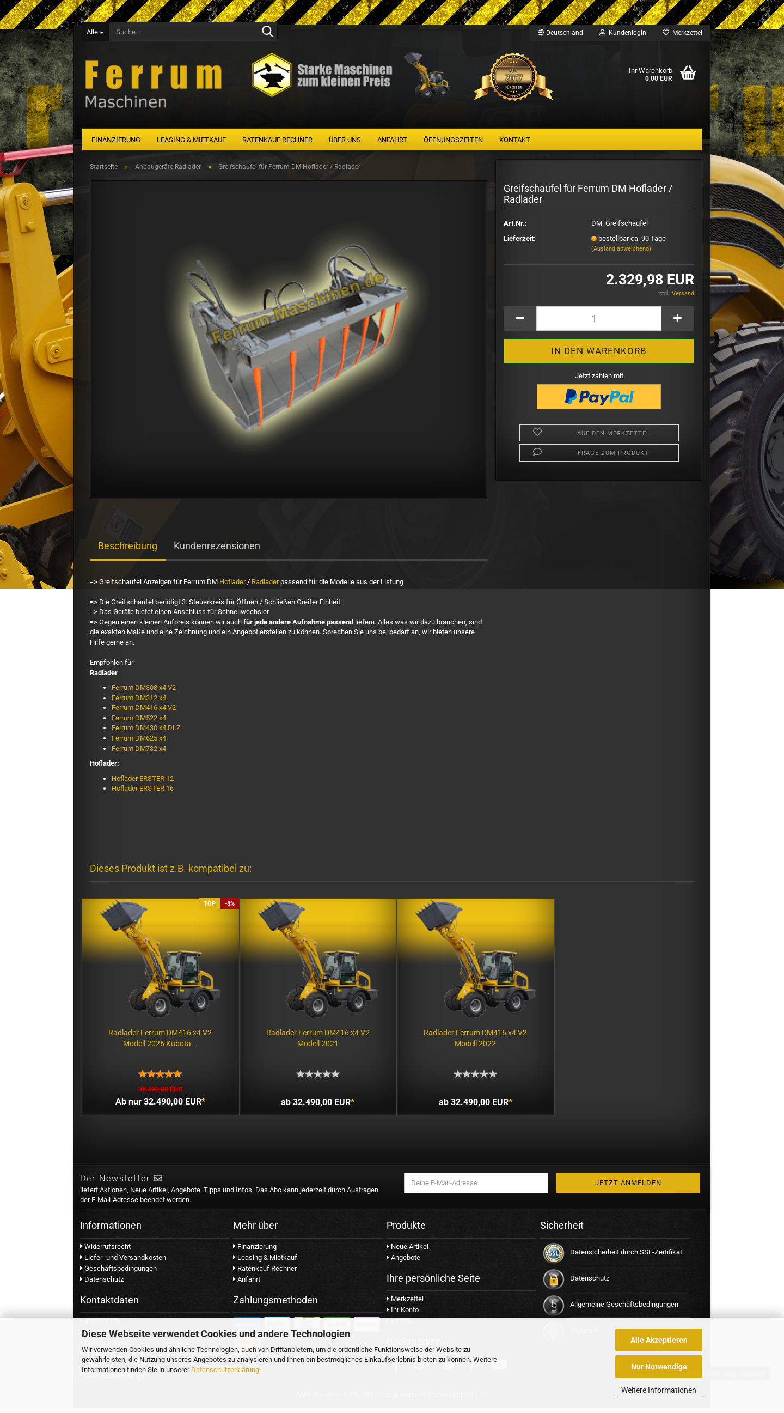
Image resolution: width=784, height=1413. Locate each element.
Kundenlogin (622, 33)
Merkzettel (682, 33)
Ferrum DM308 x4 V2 (144, 692)
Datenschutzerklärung (225, 1370)
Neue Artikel (407, 1251)
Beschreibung (127, 550)
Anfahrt (392, 140)
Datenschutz (102, 1283)
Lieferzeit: (520, 243)
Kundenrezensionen (217, 550)
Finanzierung (115, 140)
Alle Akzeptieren (659, 1340)
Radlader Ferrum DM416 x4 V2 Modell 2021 (314, 1040)
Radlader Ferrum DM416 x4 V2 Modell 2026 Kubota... (159, 1040)
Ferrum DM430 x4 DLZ (147, 732)
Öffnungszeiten (453, 140)
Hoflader (232, 586)
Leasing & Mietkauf (191, 140)
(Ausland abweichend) (621, 253)
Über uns (345, 140)
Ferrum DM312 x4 (139, 702)
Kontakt (514, 140)
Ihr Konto (403, 1315)
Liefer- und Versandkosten (123, 1262)
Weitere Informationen (658, 1390)
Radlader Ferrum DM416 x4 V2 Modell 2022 (469, 1040)
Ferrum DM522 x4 (140, 722)
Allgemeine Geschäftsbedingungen (624, 1309)
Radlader (265, 586)
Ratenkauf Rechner (277, 140)
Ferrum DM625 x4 (139, 742)
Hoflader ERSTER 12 (143, 783)
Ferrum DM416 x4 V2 (144, 712)
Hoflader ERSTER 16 (143, 793)
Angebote (403, 1262)
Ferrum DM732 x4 (139, 753)
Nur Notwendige (659, 1366)
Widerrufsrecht (105, 1251)
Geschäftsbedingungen (118, 1273)
